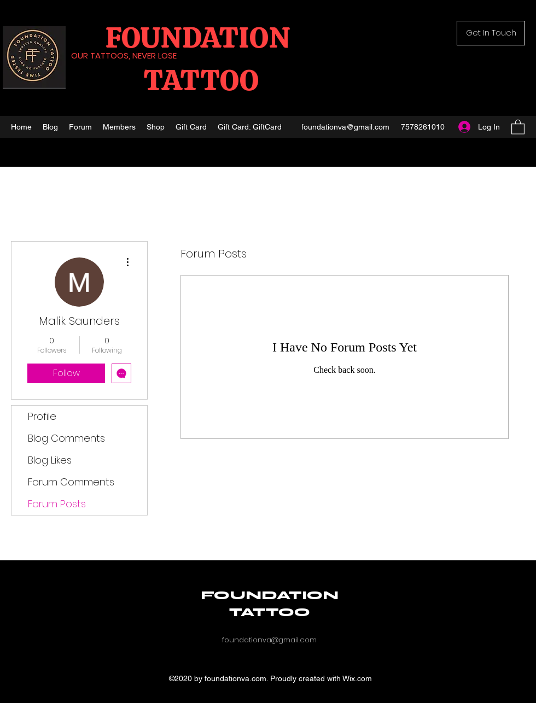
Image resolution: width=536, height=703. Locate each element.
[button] (491, 33)
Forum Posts (57, 504)
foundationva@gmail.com (345, 126)
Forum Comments (71, 482)
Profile (42, 416)
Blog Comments (66, 438)
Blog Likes (50, 460)
